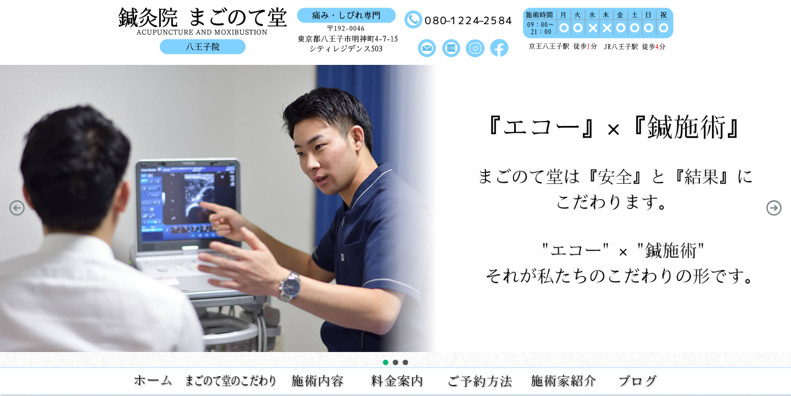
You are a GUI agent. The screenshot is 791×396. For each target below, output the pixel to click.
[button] (17, 208)
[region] (395, 215)
